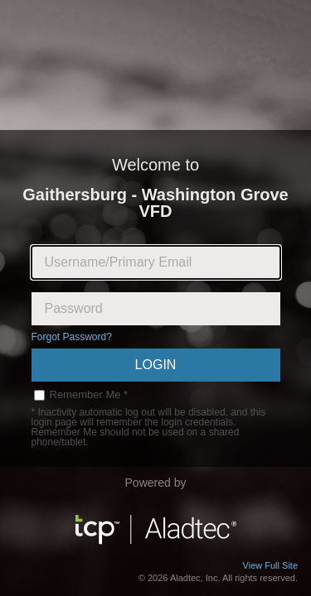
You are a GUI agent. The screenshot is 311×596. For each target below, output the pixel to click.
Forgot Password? (72, 337)
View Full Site (270, 565)
